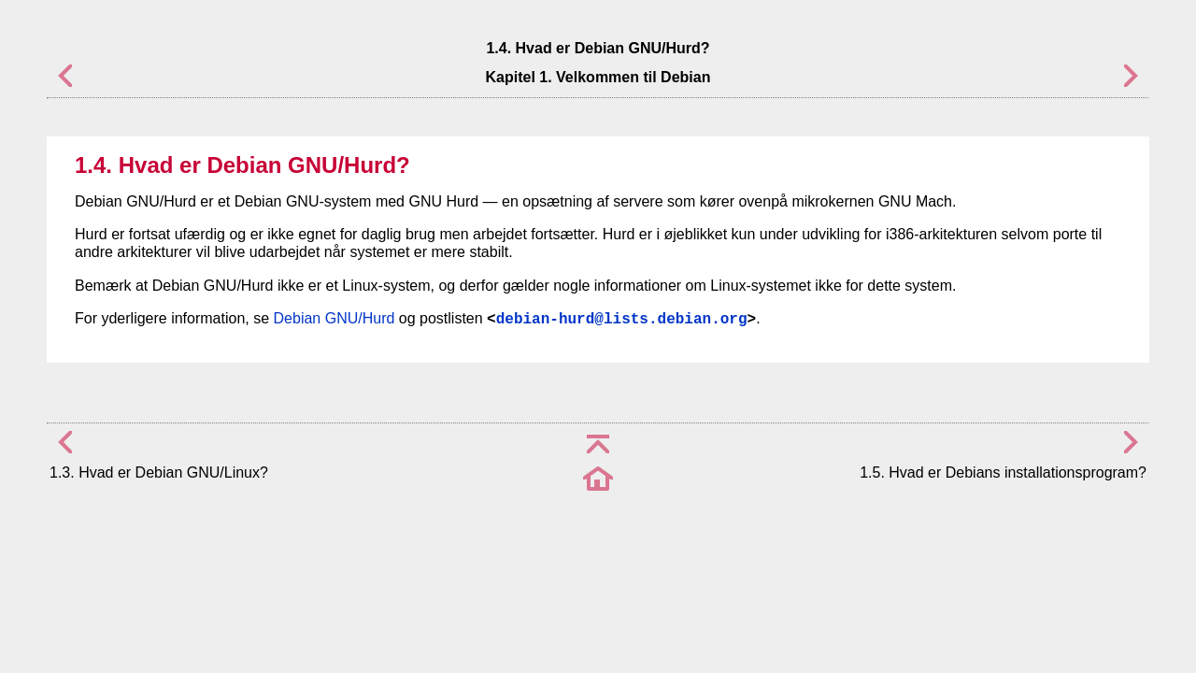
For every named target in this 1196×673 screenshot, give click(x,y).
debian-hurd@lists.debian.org (622, 319)
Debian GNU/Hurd (334, 318)
